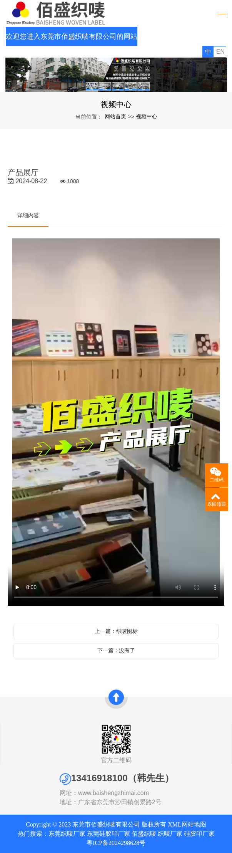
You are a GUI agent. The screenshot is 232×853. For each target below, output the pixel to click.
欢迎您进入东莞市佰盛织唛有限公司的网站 (71, 36)
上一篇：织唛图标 (116, 631)
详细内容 (28, 215)
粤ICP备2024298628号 (116, 843)
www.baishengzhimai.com (131, 793)
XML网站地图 (187, 824)
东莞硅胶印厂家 (108, 833)
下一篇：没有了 (116, 650)
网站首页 (115, 116)
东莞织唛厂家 (66, 833)
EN (220, 51)
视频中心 (146, 116)
